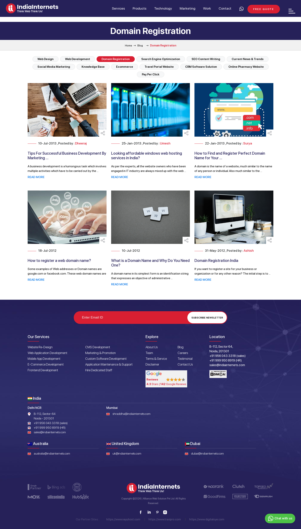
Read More (36, 177)
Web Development (77, 59)
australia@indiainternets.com (52, 453)
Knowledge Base (93, 66)
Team (149, 353)
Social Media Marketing (53, 66)
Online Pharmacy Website (246, 66)
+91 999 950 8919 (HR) (49, 427)
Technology (163, 8)
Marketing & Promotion (100, 353)
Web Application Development (47, 353)
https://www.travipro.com (165, 519)
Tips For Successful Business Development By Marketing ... (67, 155)
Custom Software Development (106, 359)
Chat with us (279, 518)
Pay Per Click (150, 74)
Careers (183, 353)
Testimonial (185, 359)
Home (128, 45)
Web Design (45, 59)
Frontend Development (43, 370)
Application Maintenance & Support (108, 364)
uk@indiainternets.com (126, 453)
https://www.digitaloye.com (206, 519)
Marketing (187, 8)
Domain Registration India (216, 260)
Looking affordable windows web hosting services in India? (146, 155)
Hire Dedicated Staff (98, 370)
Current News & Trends (248, 59)
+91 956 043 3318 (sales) (51, 423)
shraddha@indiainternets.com (131, 414)
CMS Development (97, 347)
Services (118, 8)
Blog (140, 45)
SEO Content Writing (206, 59)
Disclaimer (152, 364)
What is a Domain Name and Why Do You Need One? (150, 262)
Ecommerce (124, 66)
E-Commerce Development (46, 364)
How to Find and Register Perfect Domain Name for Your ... (229, 155)
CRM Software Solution (201, 66)
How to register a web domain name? (59, 260)
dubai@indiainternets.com (207, 453)
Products (139, 8)
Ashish (249, 251)
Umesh (165, 143)
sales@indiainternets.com (50, 432)
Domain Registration (116, 59)
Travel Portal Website (159, 66)
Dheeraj (81, 143)
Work (207, 8)
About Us (152, 347)
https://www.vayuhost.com (123, 519)
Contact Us (185, 364)
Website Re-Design (40, 347)
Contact (225, 8)
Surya (247, 143)
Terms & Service (156, 359)
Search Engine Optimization (160, 59)
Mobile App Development (44, 359)
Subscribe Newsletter (207, 317)
